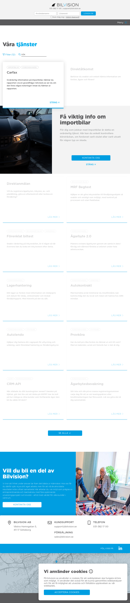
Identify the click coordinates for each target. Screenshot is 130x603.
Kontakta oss (91, 158)
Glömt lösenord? (73, 17)
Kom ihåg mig (57, 17)
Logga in (88, 13)
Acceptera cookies (66, 592)
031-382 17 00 (55, 8)
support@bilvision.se (72, 8)
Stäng (91, 164)
